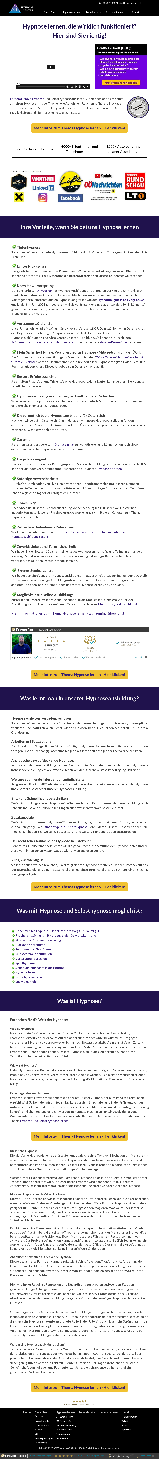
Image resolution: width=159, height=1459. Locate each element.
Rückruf (124, 1421)
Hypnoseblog (41, 1442)
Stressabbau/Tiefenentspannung (38, 940)
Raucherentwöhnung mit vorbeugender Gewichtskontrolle (55, 935)
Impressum (126, 1429)
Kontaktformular (129, 1417)
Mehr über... (50, 12)
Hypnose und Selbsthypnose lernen (44, 1121)
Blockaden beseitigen (30, 945)
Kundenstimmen (114, 12)
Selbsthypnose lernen (30, 977)
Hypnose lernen (72, 12)
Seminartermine (63, 1434)
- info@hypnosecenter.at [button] (129, 3)
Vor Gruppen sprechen (31, 958)
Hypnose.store (42, 1425)
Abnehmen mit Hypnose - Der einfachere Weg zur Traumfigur (57, 931)
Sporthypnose (77, 827)
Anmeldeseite (93, 12)
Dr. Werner (44, 290)
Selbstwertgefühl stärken (33, 949)
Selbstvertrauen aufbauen (33, 954)
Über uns (39, 1416)
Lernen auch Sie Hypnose (27, 99)
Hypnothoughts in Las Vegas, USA (121, 300)
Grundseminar (64, 444)
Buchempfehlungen (44, 1438)
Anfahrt (124, 1425)
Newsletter (40, 1429)
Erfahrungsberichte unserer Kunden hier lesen (43, 342)
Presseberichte (42, 1421)
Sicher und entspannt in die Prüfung (39, 968)
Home (27, 1412)
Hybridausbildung (64, 1429)
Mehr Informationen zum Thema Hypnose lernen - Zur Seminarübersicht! (67, 613)
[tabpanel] (79, 31)
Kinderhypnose (54, 827)
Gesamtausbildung (64, 1417)
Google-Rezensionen (114, 342)
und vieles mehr (26, 981)
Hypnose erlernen (109, 469)
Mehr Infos (141, 657)
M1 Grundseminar (64, 1421)
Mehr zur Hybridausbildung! (117, 604)
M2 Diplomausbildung (66, 1425)
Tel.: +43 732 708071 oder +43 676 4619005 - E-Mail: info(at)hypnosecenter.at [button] (79, 1448)
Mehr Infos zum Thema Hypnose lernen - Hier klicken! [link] (79, 128)
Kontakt (135, 12)
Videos (38, 1434)
